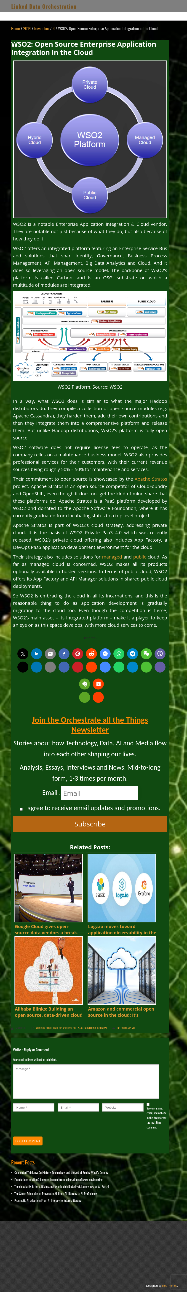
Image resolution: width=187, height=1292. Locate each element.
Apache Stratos (151, 479)
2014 (27, 28)
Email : (51, 792)
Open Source (65, 1028)
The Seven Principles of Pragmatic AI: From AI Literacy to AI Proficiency (55, 1193)
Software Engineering (84, 1028)
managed (112, 557)
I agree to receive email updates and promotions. (90, 808)
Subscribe (90, 824)
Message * (86, 1081)
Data (55, 1028)
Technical (102, 1028)
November (41, 28)
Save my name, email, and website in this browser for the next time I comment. (156, 1117)
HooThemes (169, 1285)
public (139, 557)
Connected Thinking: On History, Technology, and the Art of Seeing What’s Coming (61, 1172)
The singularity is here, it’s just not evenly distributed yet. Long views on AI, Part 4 (61, 1186)
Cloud (49, 1028)
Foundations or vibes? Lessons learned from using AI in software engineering (58, 1179)
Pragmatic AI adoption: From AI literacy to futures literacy (47, 1200)
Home (15, 28)
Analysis (40, 1028)
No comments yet (126, 1028)
